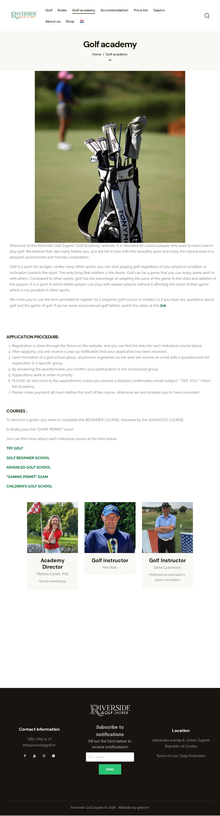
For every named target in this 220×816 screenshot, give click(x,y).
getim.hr (143, 808)
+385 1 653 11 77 (39, 739)
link (163, 305)
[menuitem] (82, 21)
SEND (110, 769)
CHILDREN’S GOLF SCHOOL (30, 486)
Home (96, 54)
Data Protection (193, 756)
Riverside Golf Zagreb (87, 808)
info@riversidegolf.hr (39, 745)
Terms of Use (166, 756)
